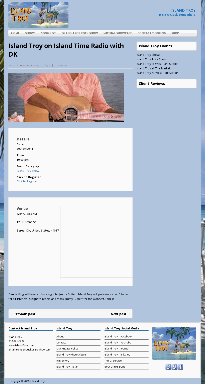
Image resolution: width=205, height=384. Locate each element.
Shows (30, 33)
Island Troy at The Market (153, 68)
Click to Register (27, 181)
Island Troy (38, 381)
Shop (175, 33)
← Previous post (23, 314)
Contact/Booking (152, 33)
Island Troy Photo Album (71, 354)
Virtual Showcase (118, 33)
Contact (61, 342)
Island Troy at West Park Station (157, 64)
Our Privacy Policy (67, 348)
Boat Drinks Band (115, 366)
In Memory (62, 360)
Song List (48, 33)
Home (15, 33)
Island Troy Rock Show (79, 33)
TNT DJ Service (113, 360)
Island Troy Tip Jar (67, 366)
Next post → (120, 314)
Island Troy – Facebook (118, 336)
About (60, 336)
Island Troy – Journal (117, 348)
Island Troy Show (28, 171)
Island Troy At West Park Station (158, 73)
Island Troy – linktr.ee (117, 354)
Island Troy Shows (148, 55)
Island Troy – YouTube (118, 342)
